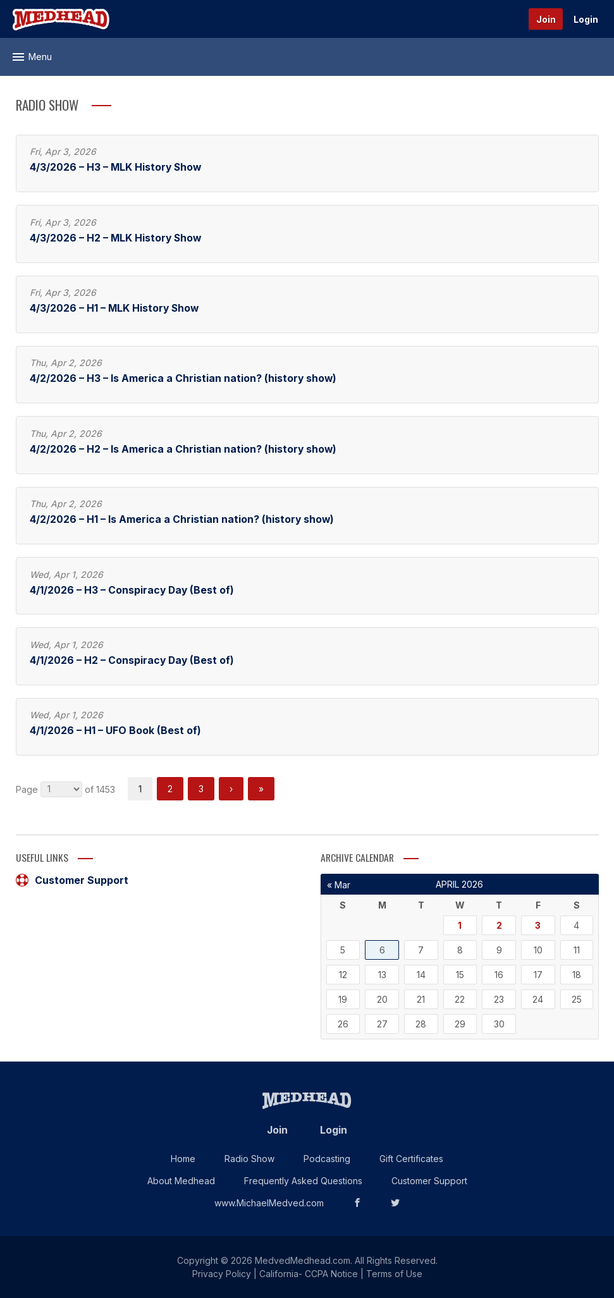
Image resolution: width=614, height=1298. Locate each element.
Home (183, 1158)
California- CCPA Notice (308, 1273)
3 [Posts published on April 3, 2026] (538, 925)
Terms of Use (394, 1273)
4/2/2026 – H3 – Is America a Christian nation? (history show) (183, 378)
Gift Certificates (411, 1158)
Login (586, 19)
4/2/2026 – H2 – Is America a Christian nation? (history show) (183, 449)
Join (546, 19)
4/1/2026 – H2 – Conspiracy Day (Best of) (132, 660)
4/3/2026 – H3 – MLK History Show (115, 167)
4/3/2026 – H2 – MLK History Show (115, 238)
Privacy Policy (221, 1273)
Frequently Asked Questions (303, 1180)
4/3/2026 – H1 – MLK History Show (114, 308)
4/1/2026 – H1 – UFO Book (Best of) (115, 731)
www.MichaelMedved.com (269, 1202)
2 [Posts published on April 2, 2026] (499, 925)
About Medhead (181, 1180)
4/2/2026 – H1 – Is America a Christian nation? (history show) (182, 519)
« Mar (338, 884)
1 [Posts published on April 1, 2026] (460, 925)
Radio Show (249, 1158)
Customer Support (72, 880)
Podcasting (327, 1158)
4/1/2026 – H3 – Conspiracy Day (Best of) (132, 590)
